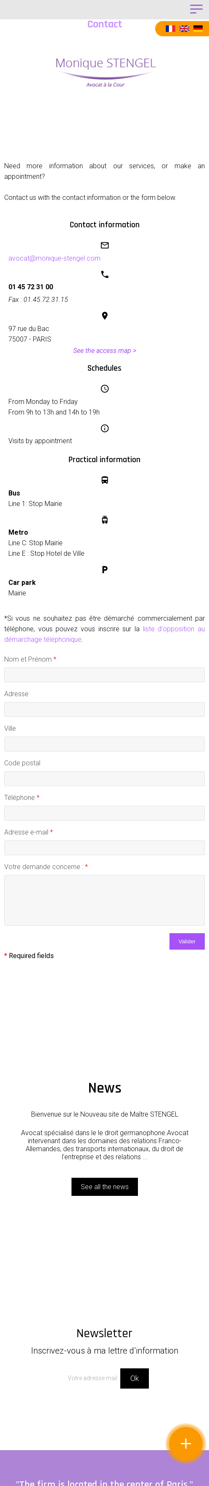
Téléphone (22, 798)
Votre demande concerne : (46, 867)
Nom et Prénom (30, 659)
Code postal (22, 763)
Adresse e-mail (28, 832)
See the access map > (104, 351)
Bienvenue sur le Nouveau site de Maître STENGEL (104, 1114)
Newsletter (104, 1340)
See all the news (105, 1187)
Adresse (16, 694)
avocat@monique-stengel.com (54, 258)
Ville (10, 728)
